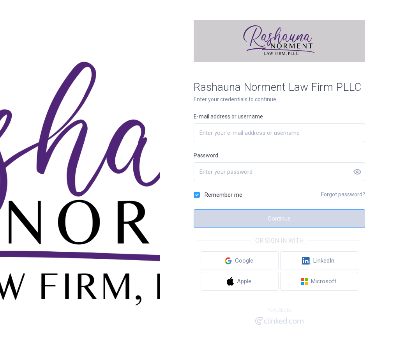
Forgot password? (343, 194)
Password (206, 155)
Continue (279, 218)
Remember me (223, 194)
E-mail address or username (228, 116)
